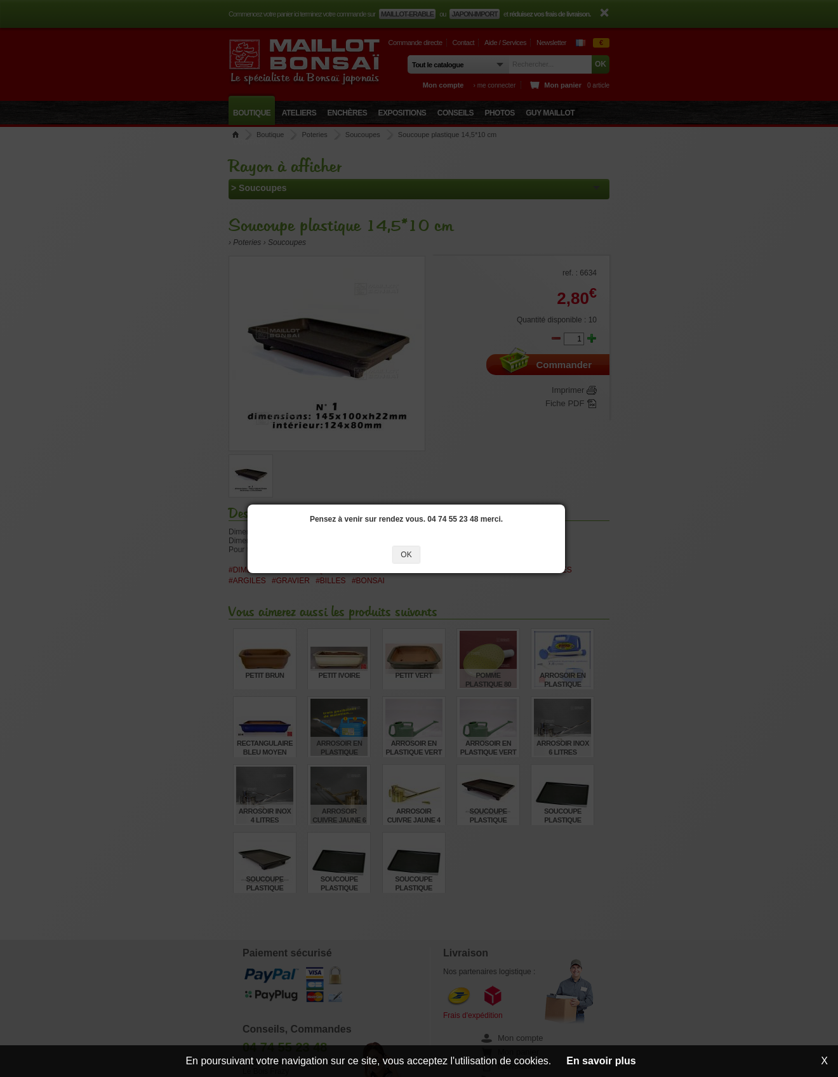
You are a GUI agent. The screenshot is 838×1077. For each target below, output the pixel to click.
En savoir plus (600, 1060)
